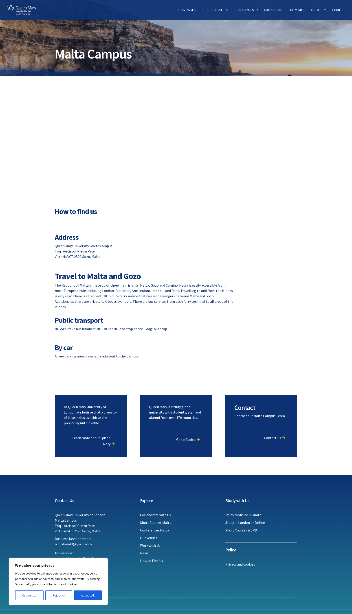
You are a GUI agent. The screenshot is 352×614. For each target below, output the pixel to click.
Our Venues (297, 10)
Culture (316, 10)
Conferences (244, 10)
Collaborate (273, 10)
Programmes (186, 10)
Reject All (59, 595)
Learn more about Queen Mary (91, 440)
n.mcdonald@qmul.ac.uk (73, 544)
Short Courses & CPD (241, 530)
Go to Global (186, 439)
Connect (338, 10)
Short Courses (213, 10)
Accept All (88, 595)
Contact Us (272, 437)
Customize (29, 595)
